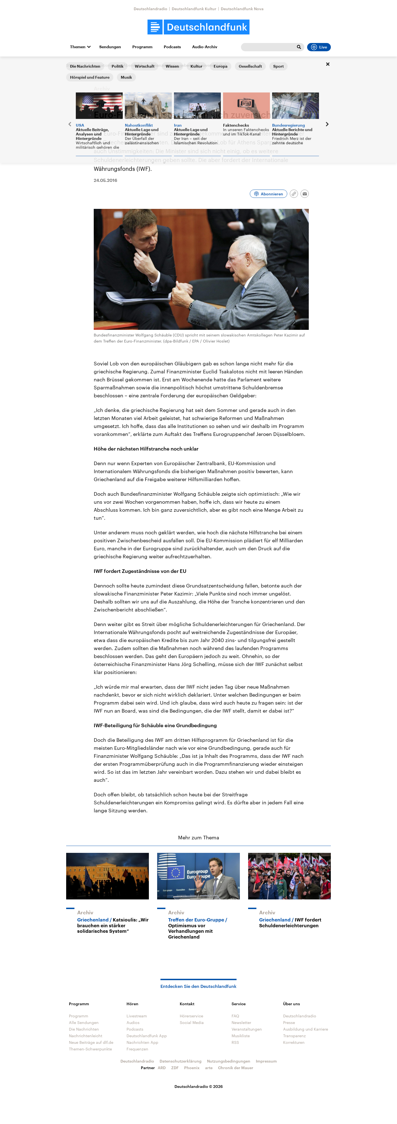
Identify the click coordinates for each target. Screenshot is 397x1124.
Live (319, 47)
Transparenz (294, 1035)
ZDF (175, 1067)
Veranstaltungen (247, 1029)
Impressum (266, 1061)
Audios (133, 1022)
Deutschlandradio (150, 8)
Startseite (75, 65)
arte (209, 1067)
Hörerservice (191, 1016)
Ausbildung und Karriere (305, 1029)
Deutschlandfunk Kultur (194, 8)
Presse (289, 1022)
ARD (162, 1067)
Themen (77, 47)
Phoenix (192, 1067)
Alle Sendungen (84, 1022)
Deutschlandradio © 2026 (199, 1086)
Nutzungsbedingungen (228, 1061)
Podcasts (172, 47)
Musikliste (241, 1035)
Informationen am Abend (112, 65)
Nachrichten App (142, 1042)
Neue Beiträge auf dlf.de (91, 1042)
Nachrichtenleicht (85, 1035)
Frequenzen (137, 1049)
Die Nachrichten (84, 1029)
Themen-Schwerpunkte (90, 1049)
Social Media (192, 1022)
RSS (235, 1042)
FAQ (235, 1016)
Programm (142, 47)
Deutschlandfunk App (147, 1035)
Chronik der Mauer (235, 1067)
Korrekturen (294, 1042)
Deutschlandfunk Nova (242, 8)
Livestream (137, 1016)
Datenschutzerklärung (181, 1061)
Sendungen (110, 47)
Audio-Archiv (204, 47)
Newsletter (241, 1022)
